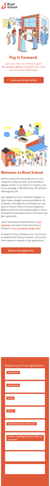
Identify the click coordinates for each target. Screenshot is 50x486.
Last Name (13, 385)
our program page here (26, 228)
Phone (11, 411)
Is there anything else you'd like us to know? (25, 438)
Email (10, 398)
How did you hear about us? (21, 423)
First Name (13, 372)
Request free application (21, 250)
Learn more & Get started (24, 80)
